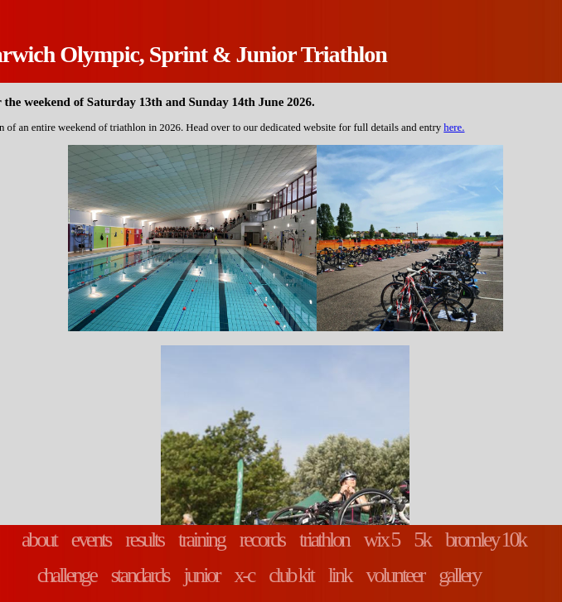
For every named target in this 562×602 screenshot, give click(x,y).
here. (453, 127)
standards (140, 575)
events (90, 539)
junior (201, 575)
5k (422, 539)
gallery (459, 575)
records (262, 539)
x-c (244, 575)
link (339, 575)
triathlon (324, 539)
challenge (66, 575)
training (201, 539)
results (144, 539)
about (39, 539)
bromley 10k (485, 539)
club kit (290, 575)
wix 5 (382, 539)
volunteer (395, 575)
